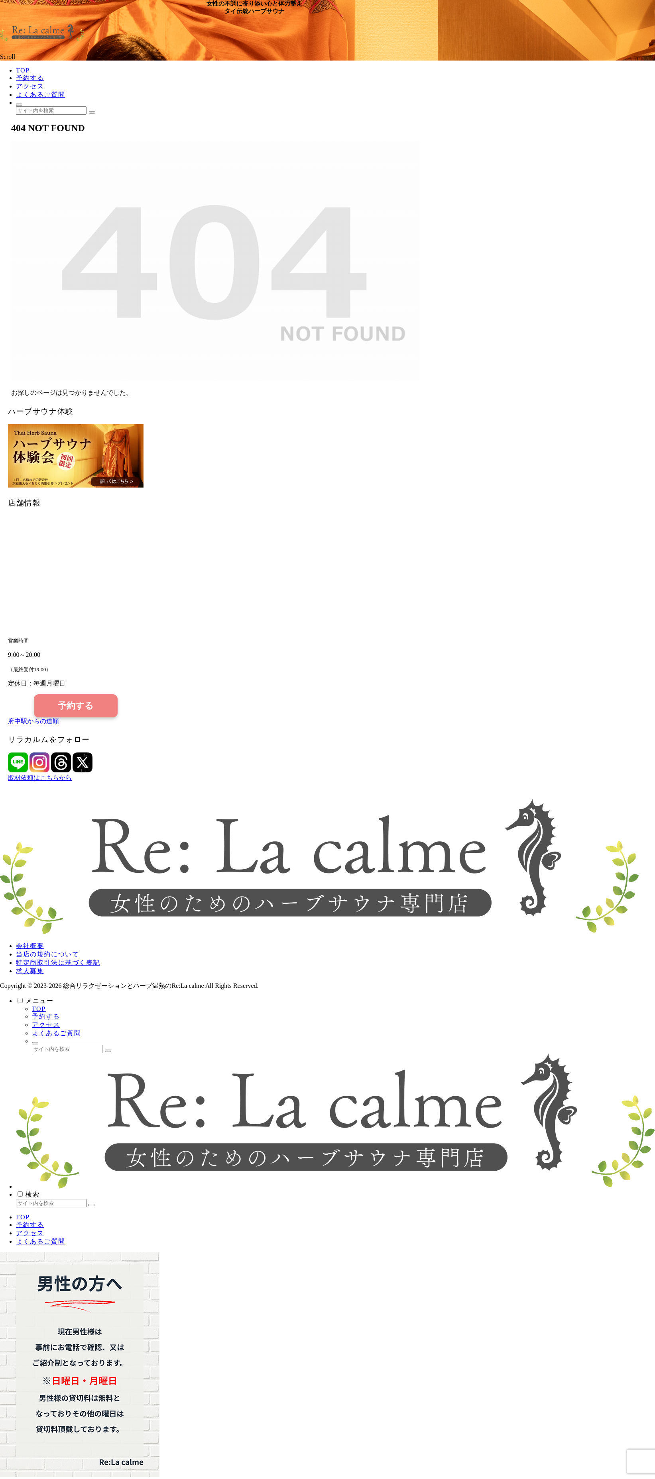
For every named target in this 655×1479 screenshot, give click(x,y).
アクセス (46, 1024)
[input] (51, 110)
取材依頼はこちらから (40, 777)
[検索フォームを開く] (19, 105)
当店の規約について (47, 954)
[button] (92, 112)
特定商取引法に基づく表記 (58, 962)
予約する (76, 706)
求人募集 (30, 971)
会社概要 (30, 945)
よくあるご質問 (56, 1033)
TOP (39, 1008)
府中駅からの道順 (33, 721)
